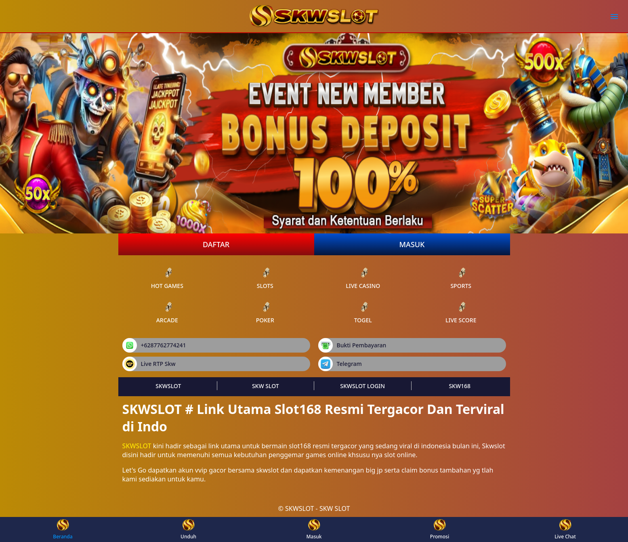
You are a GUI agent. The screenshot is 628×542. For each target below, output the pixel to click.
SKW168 (459, 386)
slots (265, 278)
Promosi (439, 529)
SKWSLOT (168, 386)
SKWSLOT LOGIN (362, 386)
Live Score (460, 312)
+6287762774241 (154, 345)
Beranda (62, 529)
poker (265, 312)
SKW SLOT (265, 386)
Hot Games (167, 278)
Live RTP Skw (149, 364)
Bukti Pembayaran (352, 345)
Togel (363, 312)
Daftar (216, 244)
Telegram (340, 364)
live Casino (363, 278)
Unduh (188, 529)
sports (460, 278)
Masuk (412, 244)
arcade (167, 312)
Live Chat (565, 529)
